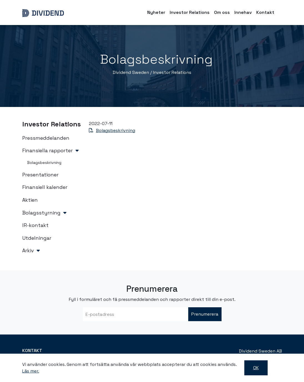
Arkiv (28, 250)
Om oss (222, 12)
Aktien (30, 200)
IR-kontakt (35, 225)
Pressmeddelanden (45, 138)
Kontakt (265, 12)
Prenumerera (204, 314)
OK (256, 368)
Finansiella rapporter (47, 150)
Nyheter (156, 12)
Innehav (243, 12)
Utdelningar (36, 238)
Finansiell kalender (44, 187)
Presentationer (40, 174)
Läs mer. (30, 371)
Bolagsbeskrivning (44, 162)
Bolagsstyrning (41, 212)
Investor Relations (190, 12)
